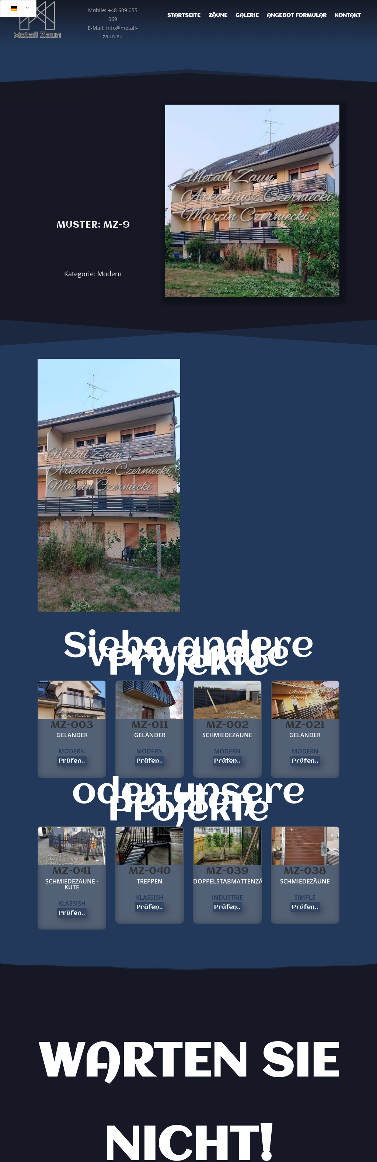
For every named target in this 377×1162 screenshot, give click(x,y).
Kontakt (348, 15)
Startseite (183, 15)
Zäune (218, 15)
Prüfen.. (72, 761)
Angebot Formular (297, 15)
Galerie (247, 15)
